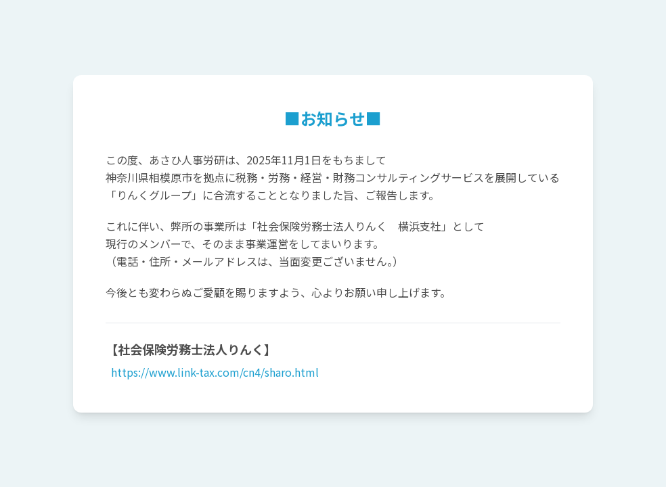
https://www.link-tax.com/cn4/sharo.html (213, 372)
